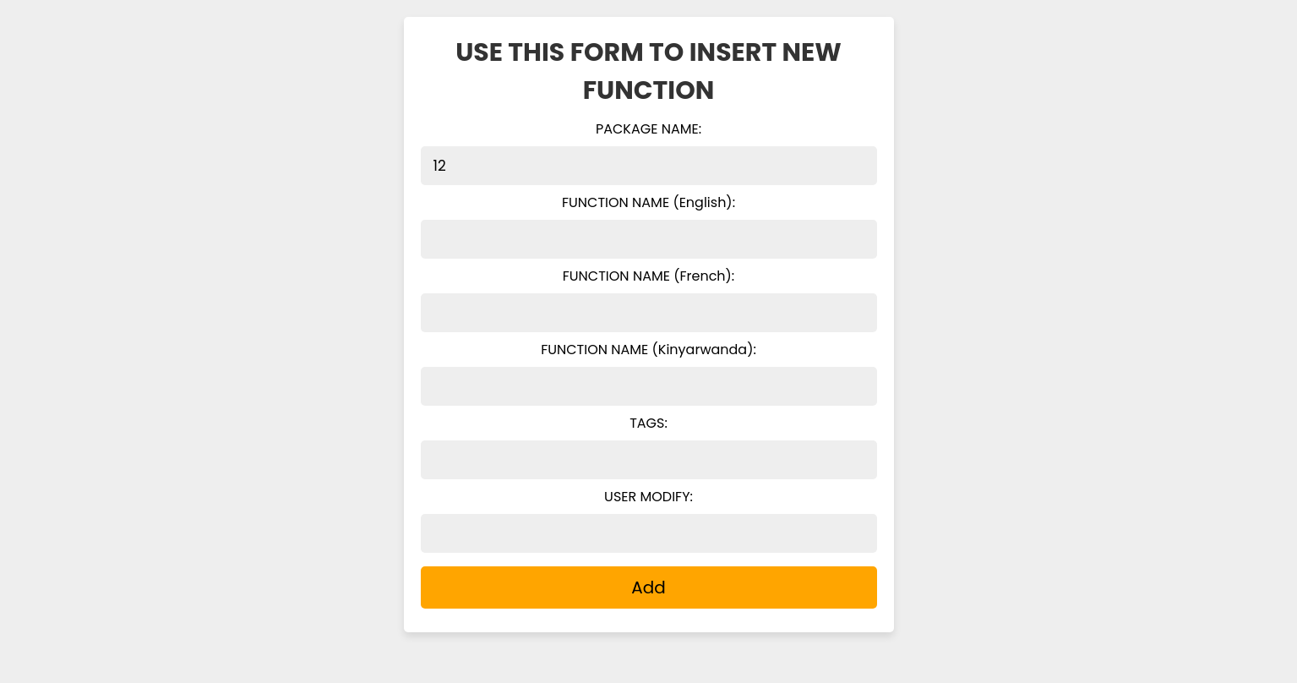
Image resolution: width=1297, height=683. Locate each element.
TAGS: (648, 423)
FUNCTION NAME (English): (648, 202)
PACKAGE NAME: (648, 129)
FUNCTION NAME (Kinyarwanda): (648, 349)
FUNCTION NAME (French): (649, 276)
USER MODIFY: (648, 496)
